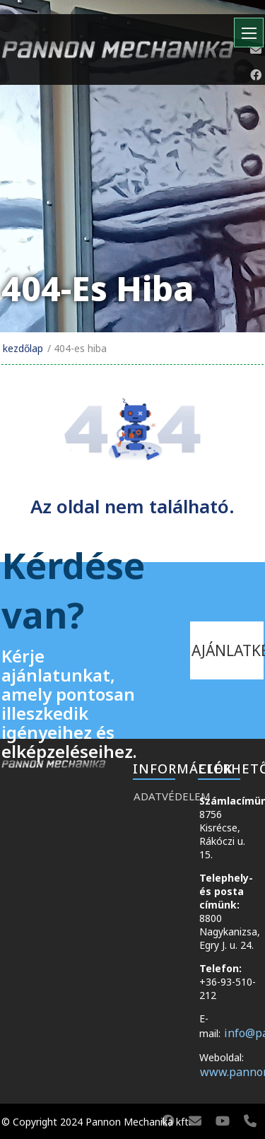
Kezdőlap (23, 348)
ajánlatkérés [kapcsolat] (228, 650)
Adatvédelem (159, 796)
